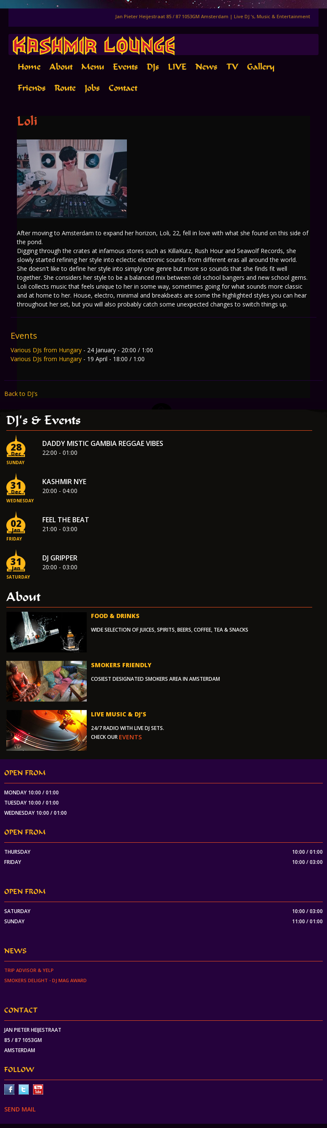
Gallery (261, 67)
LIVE (177, 67)
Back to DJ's (21, 394)
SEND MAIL (20, 1109)
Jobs (92, 88)
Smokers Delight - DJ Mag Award (45, 980)
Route (65, 88)
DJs (153, 67)
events (130, 737)
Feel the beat (65, 519)
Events (125, 67)
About (60, 67)
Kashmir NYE (64, 481)
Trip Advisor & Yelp (29, 970)
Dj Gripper (59, 558)
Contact (123, 88)
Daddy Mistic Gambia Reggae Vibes (102, 443)
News (206, 67)
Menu (92, 67)
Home (29, 67)
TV (232, 67)
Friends (32, 88)
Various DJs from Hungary (47, 350)
